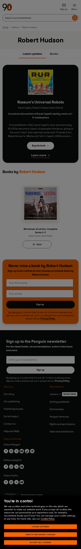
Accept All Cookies (40, 545)
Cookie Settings (40, 530)
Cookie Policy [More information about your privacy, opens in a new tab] (47, 522)
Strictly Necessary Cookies (41, 537)
